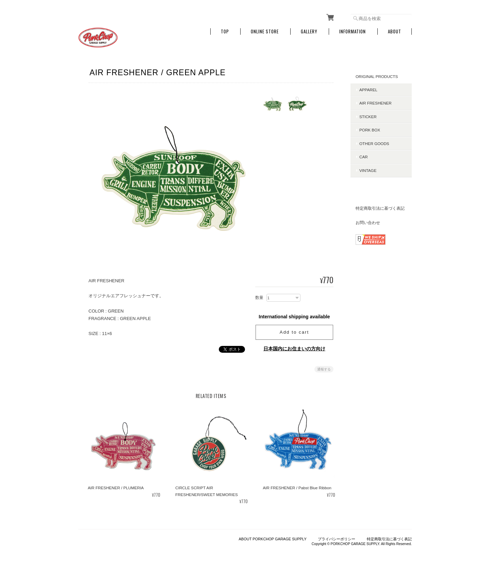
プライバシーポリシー (336, 539)
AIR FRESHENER (375, 103)
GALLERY (309, 31)
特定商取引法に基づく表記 (380, 208)
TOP (225, 31)
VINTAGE (367, 170)
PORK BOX (369, 130)
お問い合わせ (368, 222)
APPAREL (368, 89)
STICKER (368, 116)
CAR (363, 157)
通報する (324, 369)
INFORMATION (352, 31)
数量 (259, 297)
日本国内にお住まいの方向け (294, 348)
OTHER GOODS (374, 143)
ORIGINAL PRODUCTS (377, 76)
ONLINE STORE (265, 31)
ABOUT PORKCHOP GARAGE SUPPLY (272, 539)
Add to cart (294, 332)
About (394, 31)
